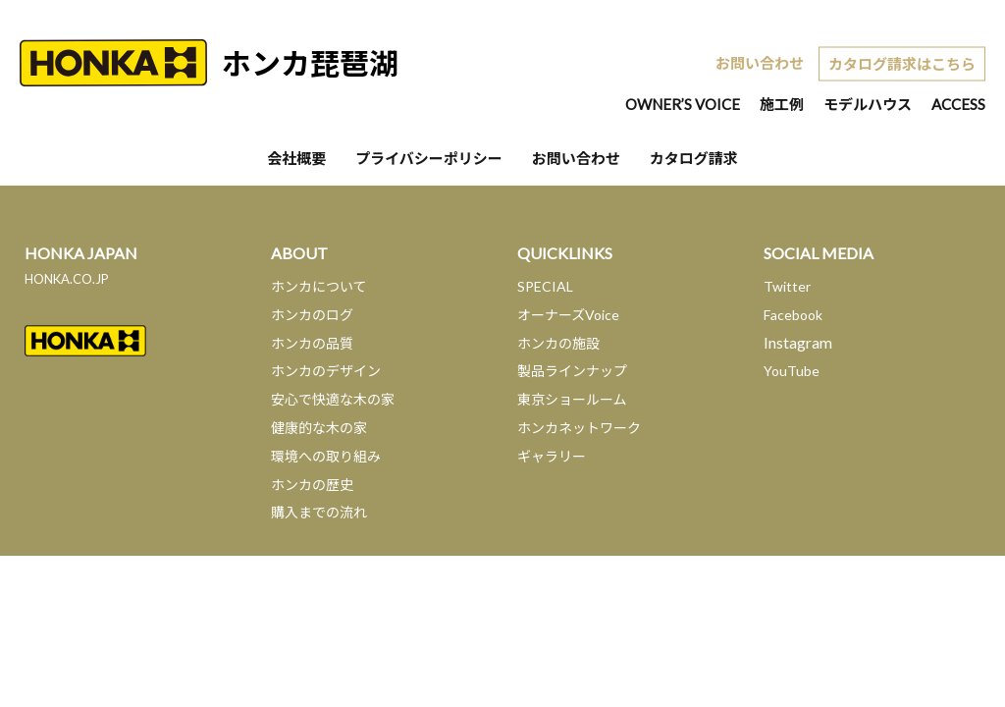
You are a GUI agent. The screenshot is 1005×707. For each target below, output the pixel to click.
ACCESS (958, 104)
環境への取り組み (326, 456)
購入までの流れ (319, 512)
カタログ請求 (694, 158)
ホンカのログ (312, 314)
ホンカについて (319, 286)
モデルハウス (867, 104)
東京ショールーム (572, 399)
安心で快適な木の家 (333, 399)
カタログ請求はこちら (902, 63)
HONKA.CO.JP (67, 279)
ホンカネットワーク (579, 427)
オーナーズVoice (568, 314)
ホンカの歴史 (312, 484)
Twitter (787, 286)
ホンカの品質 (312, 343)
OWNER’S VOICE (682, 104)
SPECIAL (545, 286)
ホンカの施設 (558, 343)
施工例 (782, 104)
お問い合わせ (759, 63)
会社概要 (296, 158)
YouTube (792, 370)
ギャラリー (551, 456)
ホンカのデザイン (326, 370)
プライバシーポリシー (428, 158)
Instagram (798, 342)
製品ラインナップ (572, 370)
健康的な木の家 (319, 427)
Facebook (793, 314)
